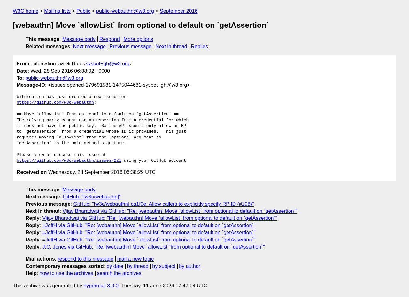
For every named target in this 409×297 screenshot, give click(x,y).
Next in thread (171, 46)
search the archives (119, 273)
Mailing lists (57, 11)
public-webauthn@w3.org (125, 11)
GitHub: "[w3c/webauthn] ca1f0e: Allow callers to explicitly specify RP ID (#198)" (163, 204)
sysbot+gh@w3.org (108, 63)
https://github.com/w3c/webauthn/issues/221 (69, 161)
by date (114, 266)
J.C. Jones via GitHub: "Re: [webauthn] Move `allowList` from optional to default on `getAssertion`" (153, 246)
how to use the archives (66, 273)
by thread (138, 266)
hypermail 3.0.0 (100, 285)
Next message (89, 46)
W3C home (25, 11)
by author (189, 266)
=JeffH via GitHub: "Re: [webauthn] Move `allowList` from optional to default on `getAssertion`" (148, 225)
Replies (199, 46)
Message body (79, 39)
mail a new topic (135, 259)
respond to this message (85, 259)
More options (138, 39)
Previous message (131, 46)
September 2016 (178, 11)
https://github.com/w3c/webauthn (55, 103)
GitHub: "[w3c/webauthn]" (92, 196)
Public (83, 11)
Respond (109, 39)
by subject (163, 266)
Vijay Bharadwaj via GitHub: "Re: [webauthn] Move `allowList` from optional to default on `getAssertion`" (180, 211)
